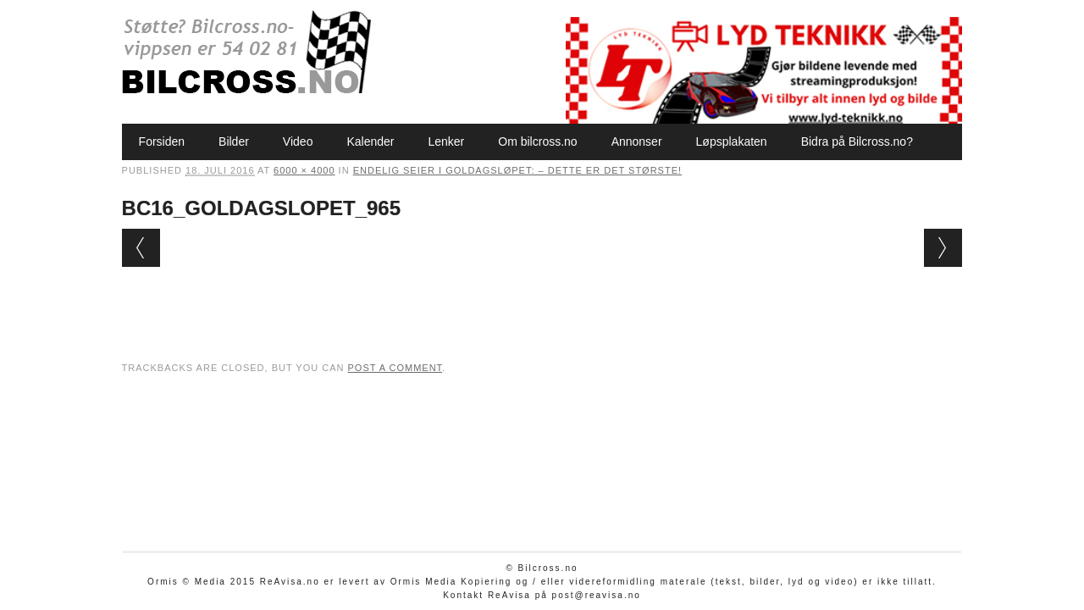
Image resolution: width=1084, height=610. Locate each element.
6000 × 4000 (304, 170)
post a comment (394, 368)
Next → (943, 248)
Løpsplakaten (731, 141)
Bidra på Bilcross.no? (857, 141)
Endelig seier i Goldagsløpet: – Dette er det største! (517, 170)
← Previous (141, 248)
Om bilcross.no (537, 141)
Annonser (636, 141)
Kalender (370, 141)
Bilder (233, 141)
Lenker (446, 141)
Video (298, 141)
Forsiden (162, 141)
